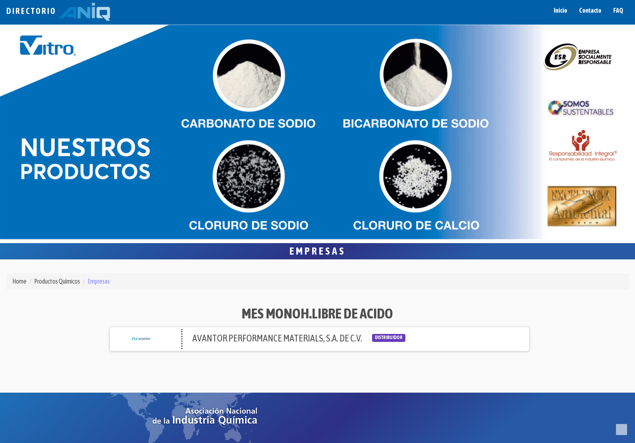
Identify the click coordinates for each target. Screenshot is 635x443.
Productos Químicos (57, 281)
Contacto (590, 10)
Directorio (58, 10)
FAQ (618, 10)
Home (19, 281)
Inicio (560, 10)
